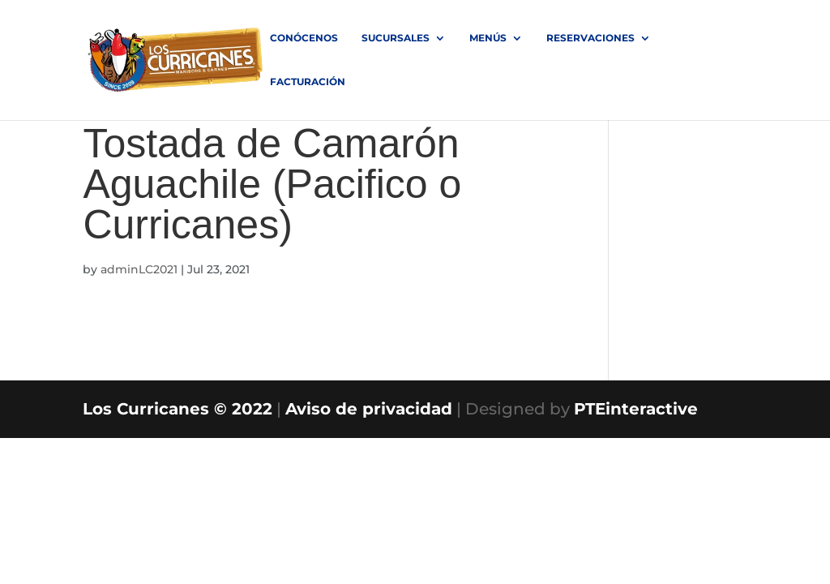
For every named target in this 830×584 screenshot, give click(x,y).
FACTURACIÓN (307, 82)
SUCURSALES (396, 38)
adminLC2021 (139, 269)
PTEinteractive (636, 409)
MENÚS (488, 38)
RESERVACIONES (590, 38)
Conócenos (304, 38)
